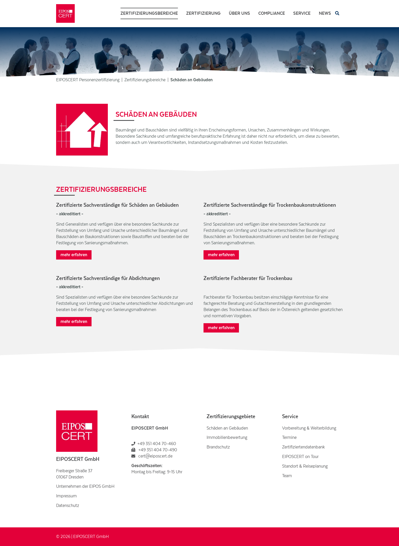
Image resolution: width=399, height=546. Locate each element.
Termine (289, 437)
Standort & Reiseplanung (305, 466)
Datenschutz (67, 505)
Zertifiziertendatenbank (303, 447)
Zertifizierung (203, 13)
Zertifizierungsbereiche (149, 13)
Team (287, 475)
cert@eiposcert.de (151, 456)
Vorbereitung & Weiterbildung (309, 428)
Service (302, 13)
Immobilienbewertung (227, 437)
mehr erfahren (74, 254)
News (325, 13)
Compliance (271, 13)
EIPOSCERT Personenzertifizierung (87, 80)
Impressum (66, 496)
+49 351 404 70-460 (156, 443)
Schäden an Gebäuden (227, 428)
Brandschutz (218, 447)
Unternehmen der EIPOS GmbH (85, 486)
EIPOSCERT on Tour (300, 456)
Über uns (239, 13)
